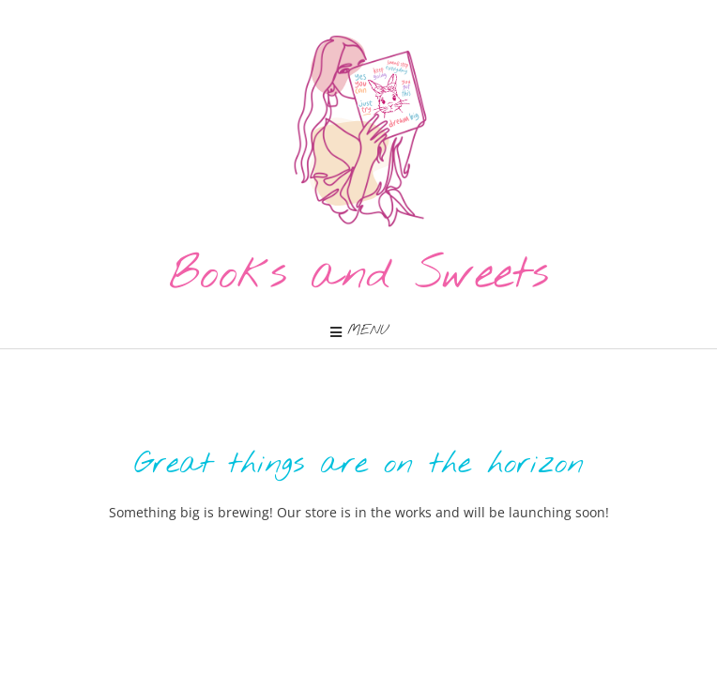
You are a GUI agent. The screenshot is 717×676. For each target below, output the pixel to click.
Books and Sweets (359, 275)
